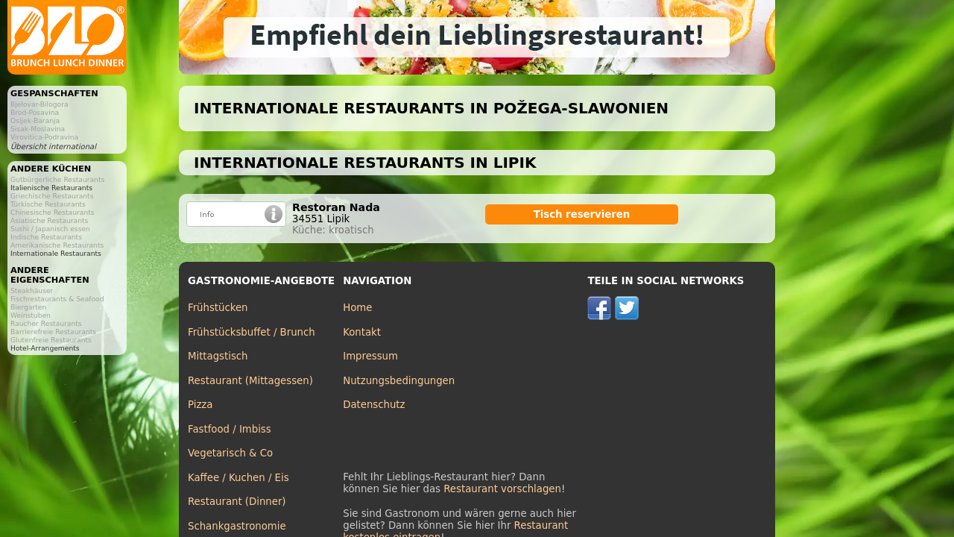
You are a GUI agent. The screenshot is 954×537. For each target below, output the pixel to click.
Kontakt (362, 332)
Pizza (200, 404)
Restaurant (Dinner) (237, 501)
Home (357, 307)
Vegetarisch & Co (230, 453)
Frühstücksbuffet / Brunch (251, 332)
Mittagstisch (218, 356)
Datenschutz (374, 404)
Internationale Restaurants (55, 253)
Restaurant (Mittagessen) (250, 380)
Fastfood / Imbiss (229, 429)
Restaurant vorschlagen (502, 488)
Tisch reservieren (582, 214)
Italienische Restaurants (51, 187)
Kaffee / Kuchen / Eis (238, 477)
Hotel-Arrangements (45, 348)
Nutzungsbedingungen (399, 380)
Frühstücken (218, 307)
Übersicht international (53, 146)
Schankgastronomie (237, 526)
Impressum (370, 356)
